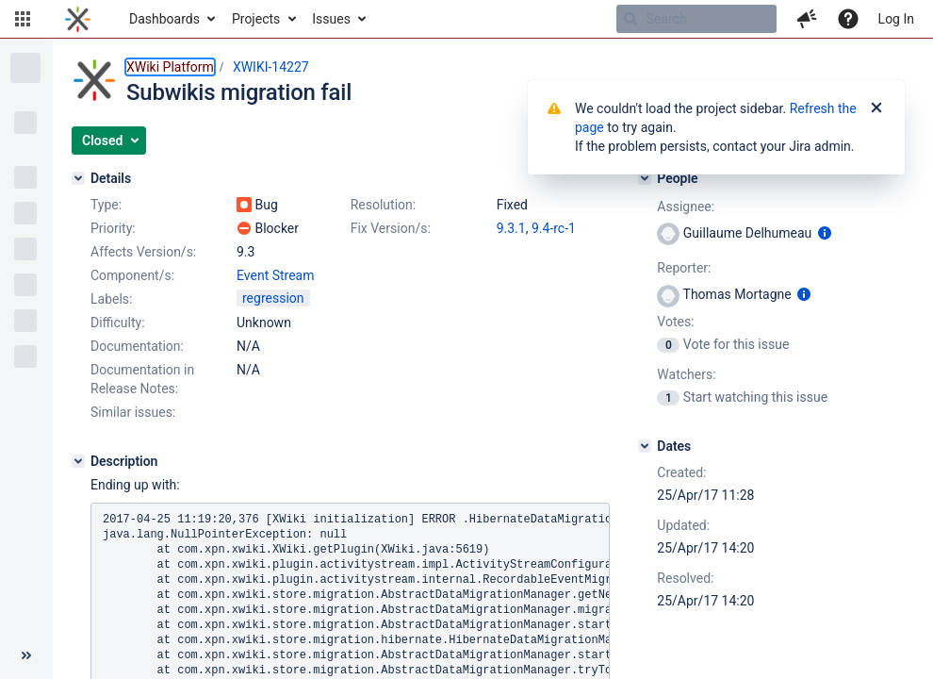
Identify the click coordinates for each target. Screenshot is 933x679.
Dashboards (164, 18)
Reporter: (684, 267)
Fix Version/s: (391, 228)
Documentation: (137, 346)
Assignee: (685, 206)
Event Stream (276, 275)
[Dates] (644, 446)
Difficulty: (117, 322)
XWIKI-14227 (271, 67)
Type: (106, 204)
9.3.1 (511, 228)
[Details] (78, 178)
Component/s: (132, 275)
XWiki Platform (170, 67)
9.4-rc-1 (554, 228)
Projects (256, 18)
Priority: (113, 228)
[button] (22, 19)
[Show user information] (824, 232)
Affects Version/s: (143, 251)
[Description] (78, 461)
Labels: (111, 298)
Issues (331, 18)
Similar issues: (132, 412)
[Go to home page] (78, 19)
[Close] (876, 108)
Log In (896, 18)
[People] (644, 178)
